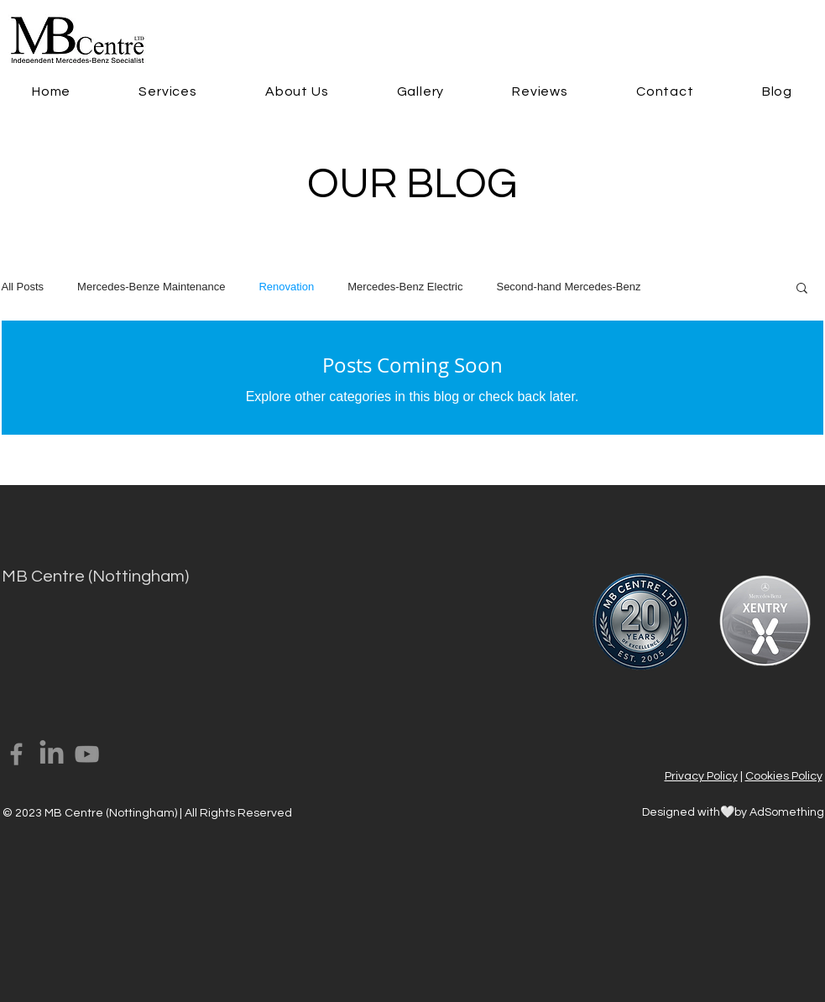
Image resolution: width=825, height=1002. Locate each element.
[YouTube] (87, 754)
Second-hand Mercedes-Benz (568, 286)
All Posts (23, 286)
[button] (168, 91)
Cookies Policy (783, 776)
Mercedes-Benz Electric (404, 286)
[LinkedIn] (51, 754)
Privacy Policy (701, 776)
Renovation (286, 286)
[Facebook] (16, 754)
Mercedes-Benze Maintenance (151, 286)
